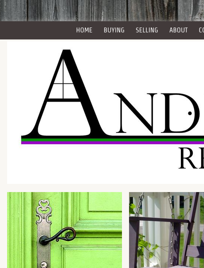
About (178, 30)
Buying (114, 30)
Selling (147, 30)
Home (84, 30)
